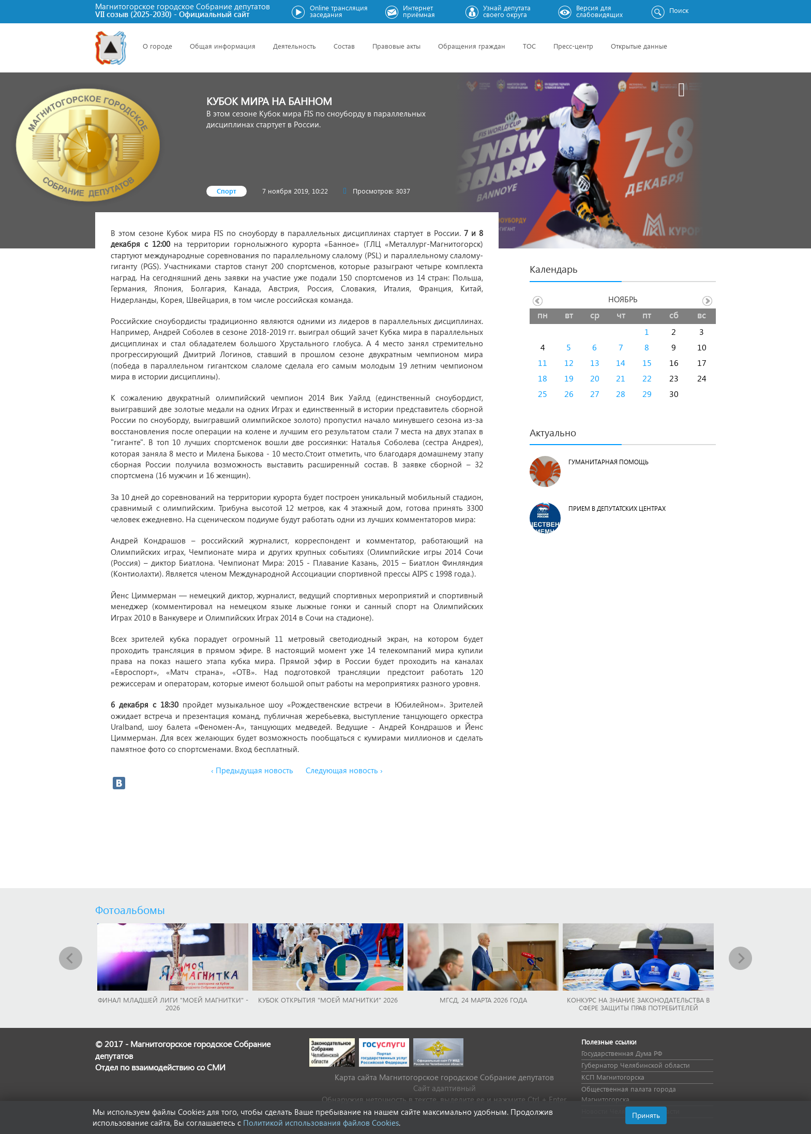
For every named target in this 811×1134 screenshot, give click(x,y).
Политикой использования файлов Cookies (321, 1122)
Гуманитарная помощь (608, 462)
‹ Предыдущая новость (252, 770)
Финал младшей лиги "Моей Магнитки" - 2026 (173, 1003)
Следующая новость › (344, 770)
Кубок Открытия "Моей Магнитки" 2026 (328, 1000)
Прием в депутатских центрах (617, 508)
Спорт (226, 190)
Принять (646, 1115)
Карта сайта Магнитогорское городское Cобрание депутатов (444, 1077)
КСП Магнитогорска (612, 1076)
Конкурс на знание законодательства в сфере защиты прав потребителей (638, 1003)
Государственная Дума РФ (621, 1053)
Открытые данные (639, 45)
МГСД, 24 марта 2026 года (483, 1000)
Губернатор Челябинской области (635, 1065)
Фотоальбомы (130, 909)
